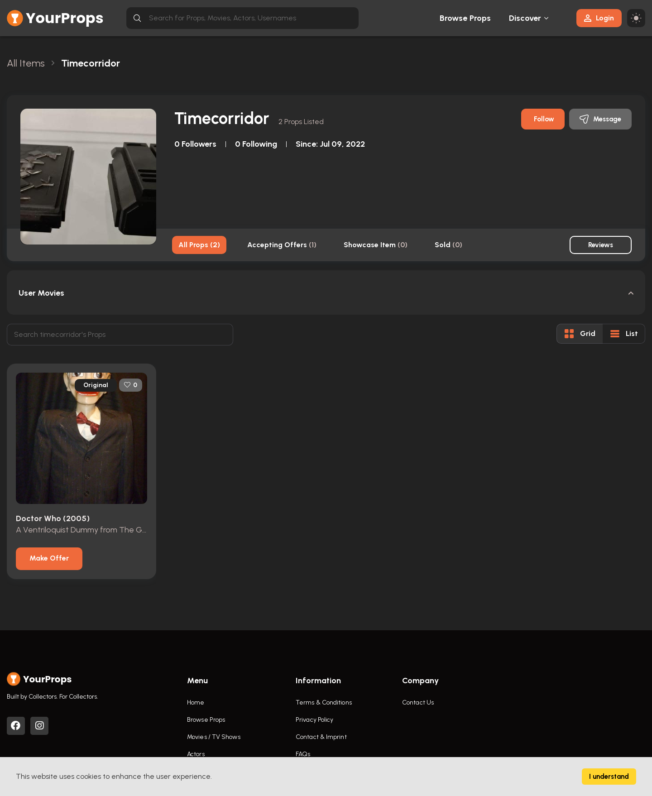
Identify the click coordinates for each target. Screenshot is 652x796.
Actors (196, 754)
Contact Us (418, 702)
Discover (525, 18)
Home (195, 702)
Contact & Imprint (321, 737)
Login (599, 18)
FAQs (303, 754)
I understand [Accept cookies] (609, 776)
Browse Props (465, 18)
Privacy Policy (314, 720)
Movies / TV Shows (213, 737)
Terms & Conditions (324, 702)
